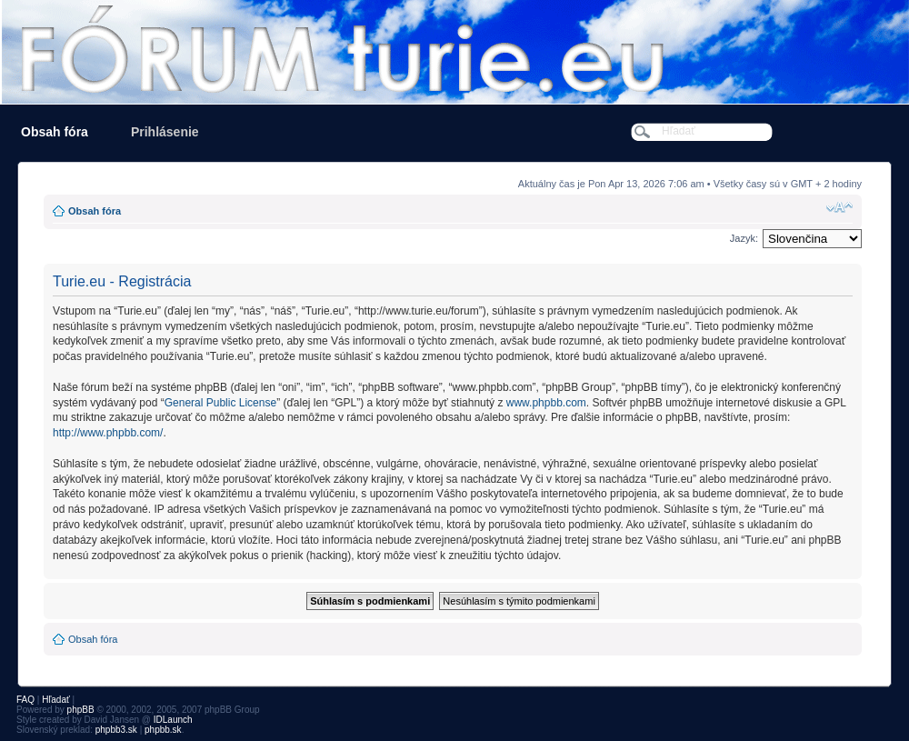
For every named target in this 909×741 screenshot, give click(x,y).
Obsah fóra (54, 132)
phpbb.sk (163, 730)
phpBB (81, 710)
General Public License (220, 402)
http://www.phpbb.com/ (108, 432)
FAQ (25, 700)
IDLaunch (173, 720)
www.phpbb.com (546, 402)
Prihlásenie (165, 132)
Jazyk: (744, 238)
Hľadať (56, 700)
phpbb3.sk (116, 730)
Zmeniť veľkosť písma (839, 207)
